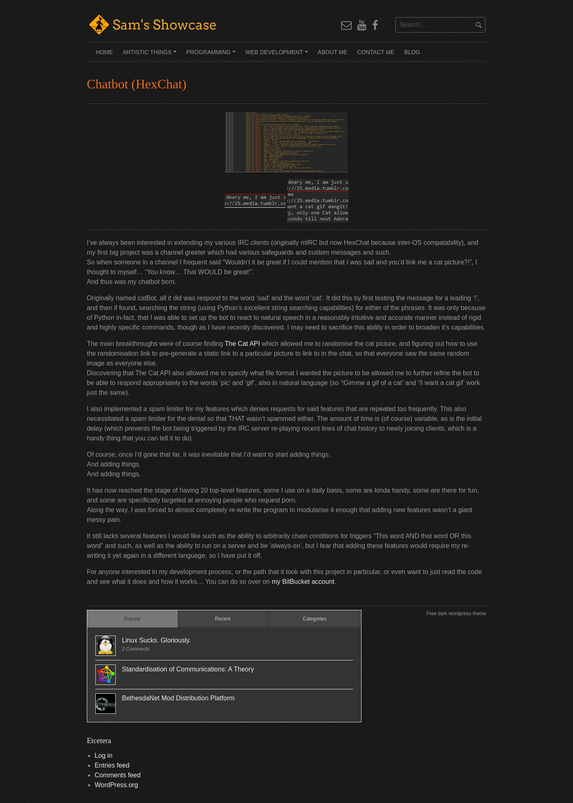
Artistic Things (151, 55)
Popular (132, 619)
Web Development (277, 55)
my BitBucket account (303, 581)
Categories (314, 619)
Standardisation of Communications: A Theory (188, 669)
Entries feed (112, 765)
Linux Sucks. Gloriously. (156, 640)
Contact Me (375, 52)
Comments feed (118, 775)
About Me (333, 52)
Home (104, 52)
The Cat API (243, 343)
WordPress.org (116, 784)
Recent (223, 619)
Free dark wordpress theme (456, 613)
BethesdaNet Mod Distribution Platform (178, 698)
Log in (103, 755)
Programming (212, 55)
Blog (412, 52)
